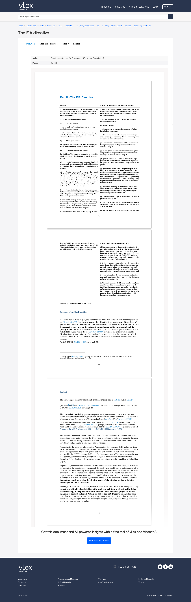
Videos (141, 582)
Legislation (22, 579)
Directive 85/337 (70, 322)
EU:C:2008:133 (93, 405)
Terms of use (22, 595)
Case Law (102, 579)
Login (155, 7)
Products (106, 7)
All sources (22, 586)
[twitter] (160, 566)
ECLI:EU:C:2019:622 (114, 427)
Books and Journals (146, 579)
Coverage (120, 7)
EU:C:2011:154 (75, 408)
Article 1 (117, 399)
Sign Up (167, 7)
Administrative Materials (68, 579)
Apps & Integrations (139, 7)
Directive (131, 399)
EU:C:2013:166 (80, 342)
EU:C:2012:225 (90, 425)
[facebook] (165, 566)
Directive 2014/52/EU (78, 356)
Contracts (22, 582)
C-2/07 (82, 405)
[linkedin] (170, 566)
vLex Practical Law (105, 582)
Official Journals (64, 582)
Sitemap (61, 586)
